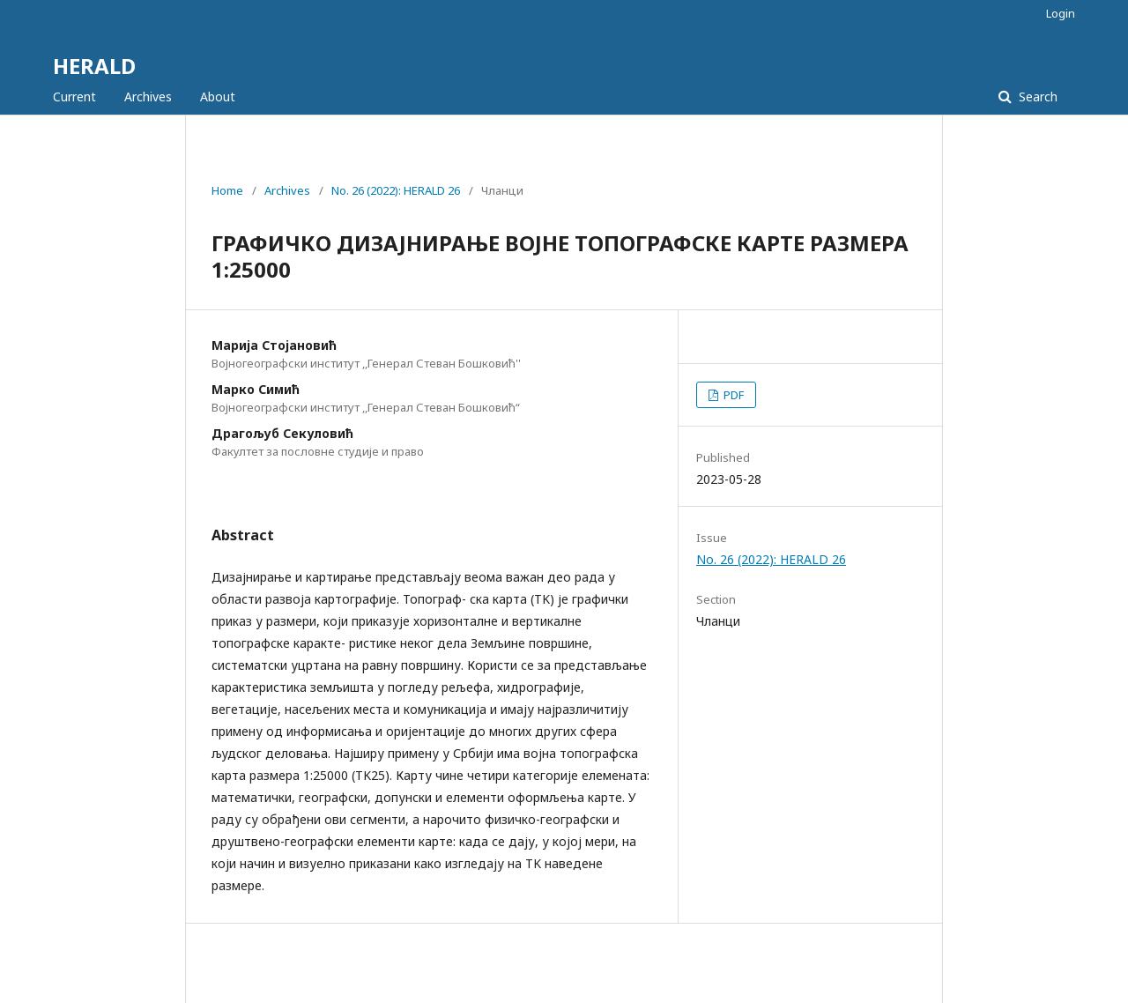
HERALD (94, 65)
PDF (732, 395)
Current (74, 96)
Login (1060, 13)
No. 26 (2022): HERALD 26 (395, 190)
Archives (148, 96)
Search (1036, 96)
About (217, 96)
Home (227, 190)
